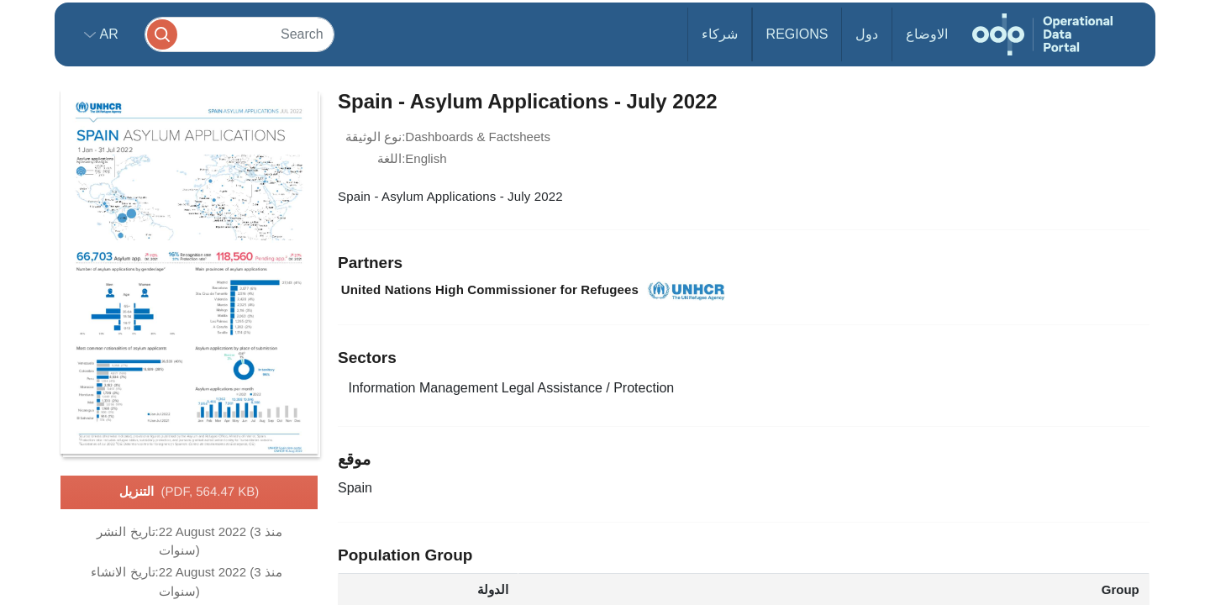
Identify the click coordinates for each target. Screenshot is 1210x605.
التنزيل (189, 492)
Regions (797, 34)
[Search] (239, 34)
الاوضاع (927, 34)
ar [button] (107, 34)
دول (866, 34)
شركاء (720, 34)
